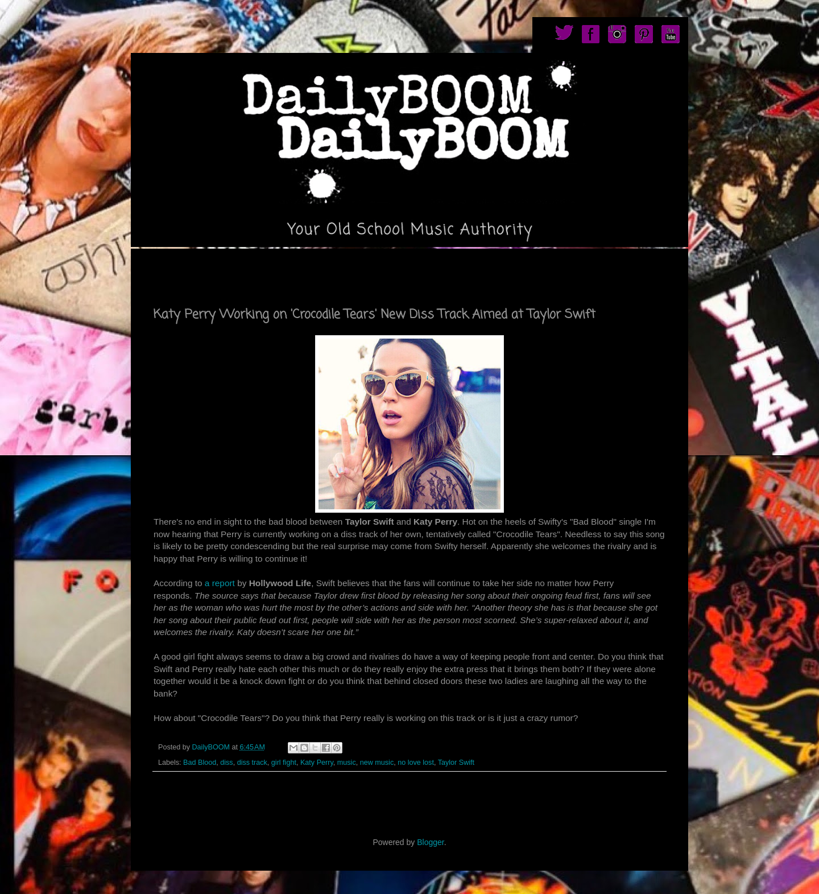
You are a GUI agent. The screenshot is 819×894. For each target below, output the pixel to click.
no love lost (416, 763)
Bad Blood (199, 763)
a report (220, 583)
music (346, 763)
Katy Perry (316, 763)
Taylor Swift (456, 763)
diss (226, 763)
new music (377, 763)
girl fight (283, 763)
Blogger (430, 842)
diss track (252, 763)
